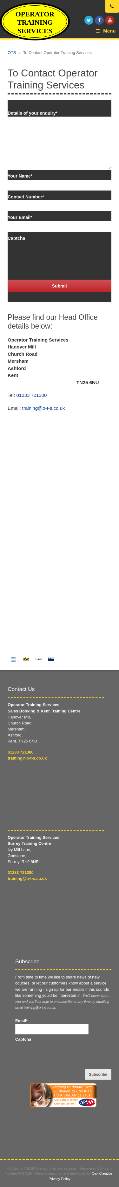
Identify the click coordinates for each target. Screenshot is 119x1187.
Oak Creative (102, 1173)
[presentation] (56, 254)
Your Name (20, 176)
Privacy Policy (59, 1179)
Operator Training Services (35, 22)
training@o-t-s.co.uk (43, 408)
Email (21, 1020)
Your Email (20, 217)
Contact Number (26, 196)
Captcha (16, 238)
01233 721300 (32, 395)
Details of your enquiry (32, 113)
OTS (12, 52)
